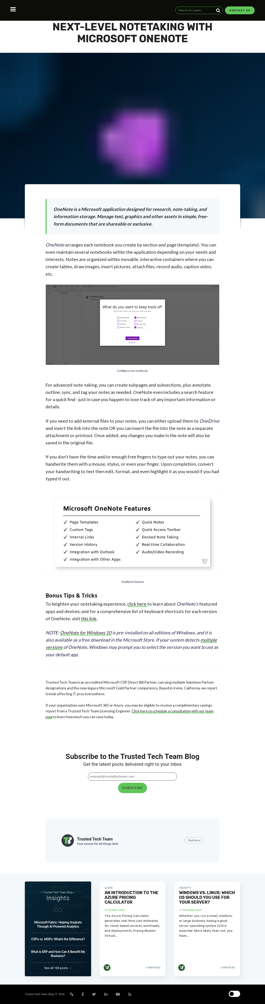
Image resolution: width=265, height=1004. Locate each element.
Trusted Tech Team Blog (40, 994)
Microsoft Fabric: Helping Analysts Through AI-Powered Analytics (58, 924)
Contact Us (240, 10)
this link (88, 618)
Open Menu (13, 9)
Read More (194, 840)
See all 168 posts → (58, 968)
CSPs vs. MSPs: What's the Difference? (58, 939)
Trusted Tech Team (95, 839)
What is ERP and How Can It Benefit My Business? (58, 954)
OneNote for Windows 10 (85, 632)
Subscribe (132, 788)
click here (137, 604)
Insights (58, 898)
